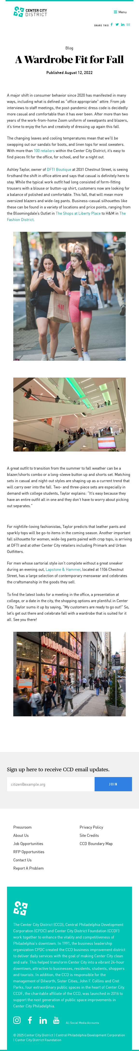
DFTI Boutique (59, 169)
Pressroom (22, 827)
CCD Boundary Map (96, 843)
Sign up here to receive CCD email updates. (58, 769)
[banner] (69, 15)
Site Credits (89, 835)
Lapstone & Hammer (63, 569)
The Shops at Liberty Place (78, 213)
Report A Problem (28, 868)
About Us (21, 835)
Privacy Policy (91, 827)
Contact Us (22, 860)
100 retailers (44, 150)
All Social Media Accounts (82, 1022)
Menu (120, 12)
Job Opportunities (28, 843)
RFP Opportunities (28, 851)
